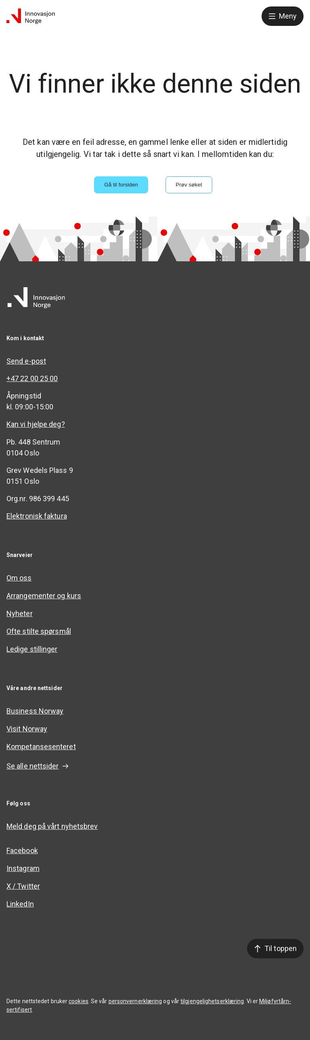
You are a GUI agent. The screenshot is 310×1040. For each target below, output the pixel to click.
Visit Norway (26, 728)
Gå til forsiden (121, 185)
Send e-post (26, 361)
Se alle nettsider (37, 766)
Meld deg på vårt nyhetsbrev (52, 826)
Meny (282, 16)
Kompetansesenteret (41, 746)
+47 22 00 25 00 (32, 378)
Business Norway (34, 711)
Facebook (22, 850)
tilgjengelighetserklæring (212, 1001)
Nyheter (19, 613)
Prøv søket (189, 185)
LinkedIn (20, 904)
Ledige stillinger (32, 649)
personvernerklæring (135, 1001)
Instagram (23, 868)
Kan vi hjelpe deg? (35, 424)
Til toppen (275, 948)
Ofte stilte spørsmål (38, 631)
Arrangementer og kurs (43, 595)
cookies (78, 1001)
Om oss (19, 578)
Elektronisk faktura (36, 516)
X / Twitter (23, 886)
